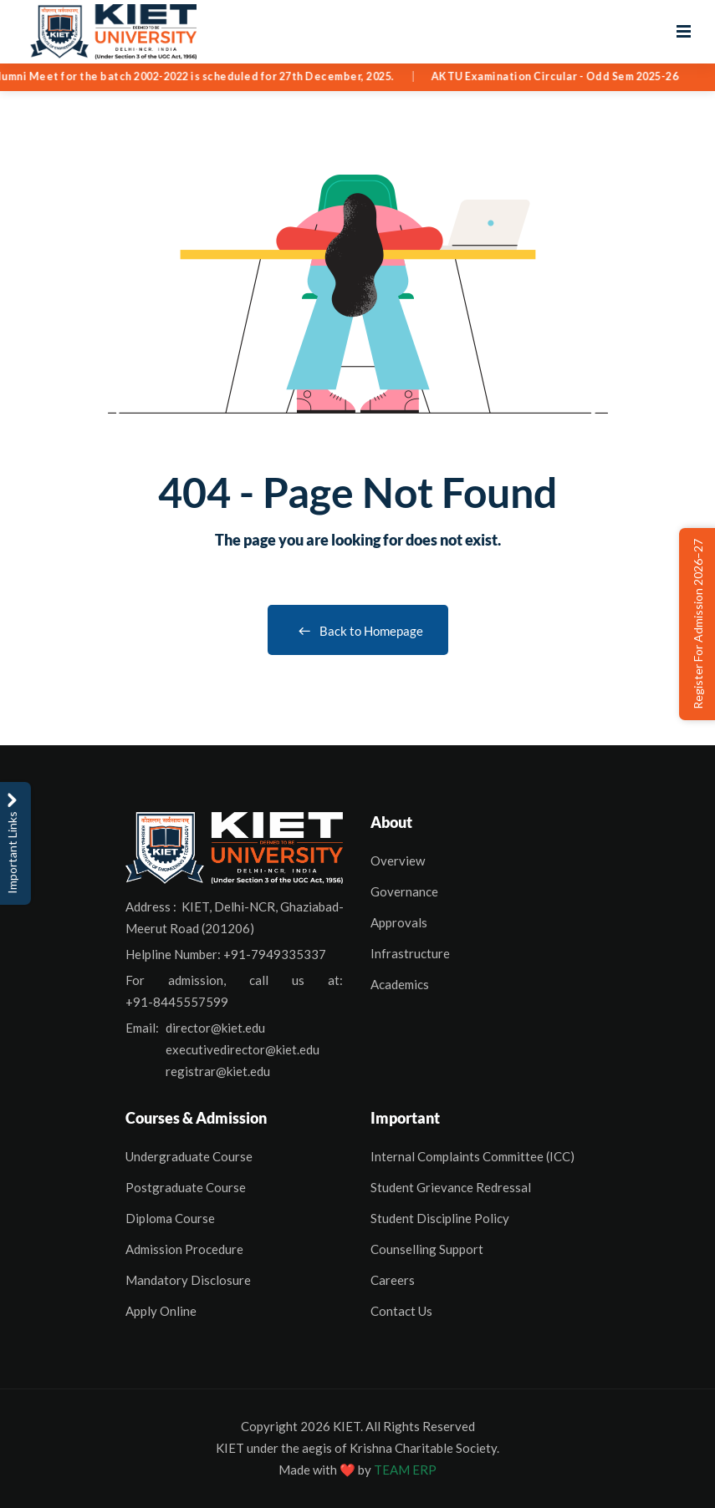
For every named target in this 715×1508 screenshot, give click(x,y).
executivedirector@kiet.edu (242, 1049)
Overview (397, 860)
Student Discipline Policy (439, 1218)
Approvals (398, 922)
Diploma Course (170, 1218)
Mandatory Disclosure (188, 1279)
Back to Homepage (358, 630)
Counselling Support (426, 1249)
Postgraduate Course (185, 1187)
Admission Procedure (184, 1249)
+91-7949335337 (274, 954)
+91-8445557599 (176, 1001)
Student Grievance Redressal (450, 1187)
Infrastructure (410, 953)
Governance (404, 891)
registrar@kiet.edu (218, 1071)
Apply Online (161, 1310)
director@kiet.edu (215, 1027)
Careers (392, 1279)
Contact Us (401, 1310)
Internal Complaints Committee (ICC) (472, 1156)
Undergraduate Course (189, 1156)
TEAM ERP (405, 1469)
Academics (399, 984)
